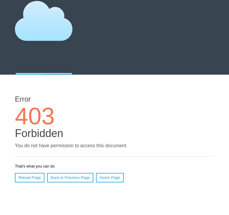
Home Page (110, 177)
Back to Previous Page (70, 177)
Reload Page (29, 177)
